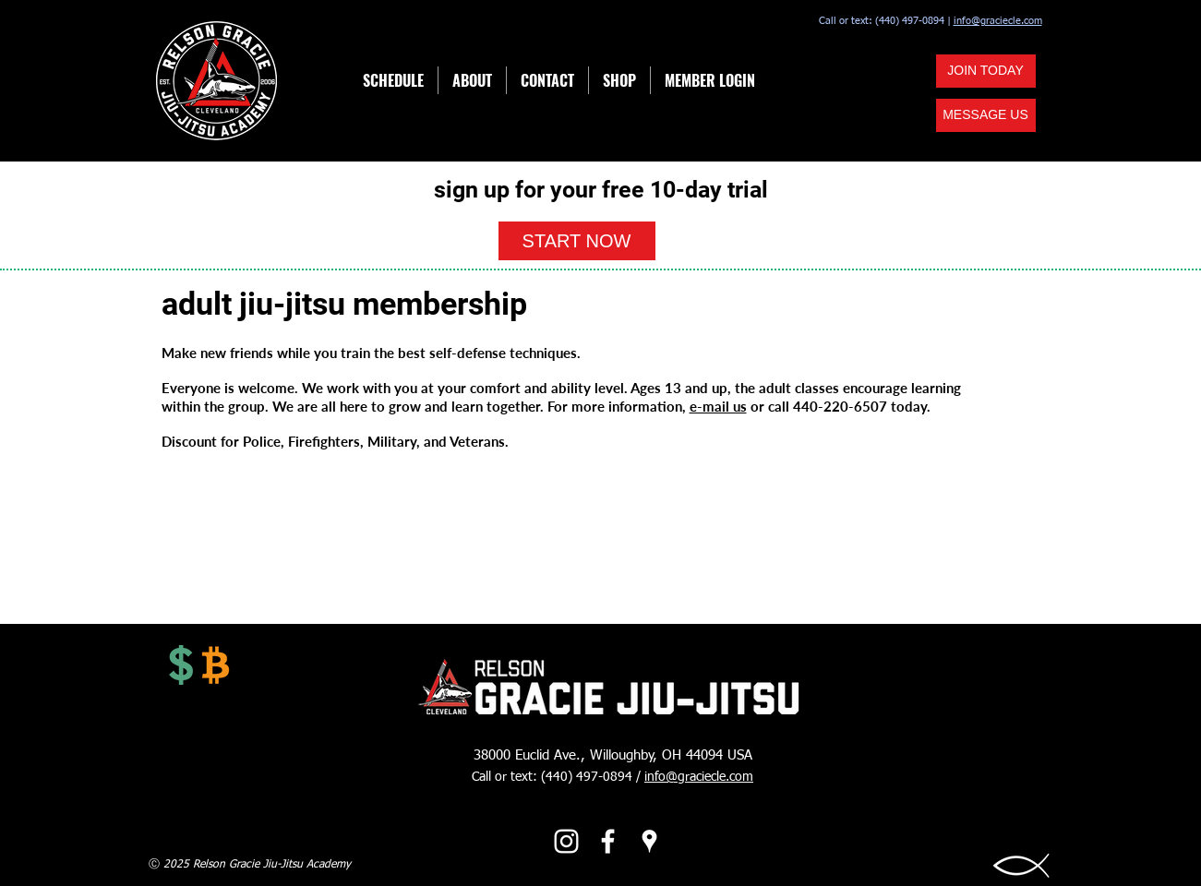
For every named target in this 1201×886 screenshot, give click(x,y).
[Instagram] (566, 841)
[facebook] (608, 841)
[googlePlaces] (649, 841)
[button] (986, 115)
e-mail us (718, 406)
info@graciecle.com (998, 21)
